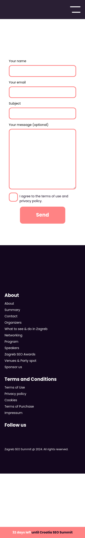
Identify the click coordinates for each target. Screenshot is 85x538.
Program (11, 341)
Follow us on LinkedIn (42, 433)
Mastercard (46, 483)
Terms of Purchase (19, 406)
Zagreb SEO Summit (21, 9)
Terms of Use (15, 387)
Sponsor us (13, 367)
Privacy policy (15, 393)
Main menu (75, 9)
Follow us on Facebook (7, 433)
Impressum (13, 413)
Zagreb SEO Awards (20, 354)
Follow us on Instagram (31, 433)
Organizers (13, 322)
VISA (24, 483)
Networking (13, 335)
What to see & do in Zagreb (26, 329)
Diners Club (15, 500)
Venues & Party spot (20, 360)
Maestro (64, 483)
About (9, 303)
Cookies (11, 400)
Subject (42, 110)
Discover (36, 500)
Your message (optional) (42, 156)
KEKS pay (71, 500)
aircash (28, 517)
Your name (42, 68)
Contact (11, 316)
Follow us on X (19, 433)
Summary (12, 310)
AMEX (55, 500)
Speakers (12, 348)
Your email (42, 89)
